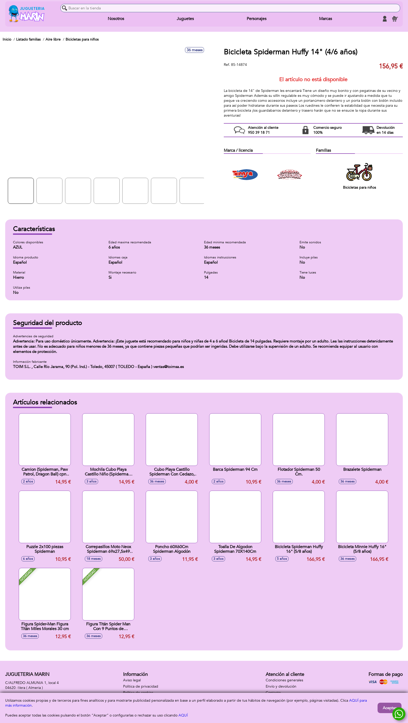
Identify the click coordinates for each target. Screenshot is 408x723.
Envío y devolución (281, 686)
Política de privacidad (140, 686)
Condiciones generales (284, 680)
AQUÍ (183, 715)
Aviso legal (132, 680)
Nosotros (116, 19)
